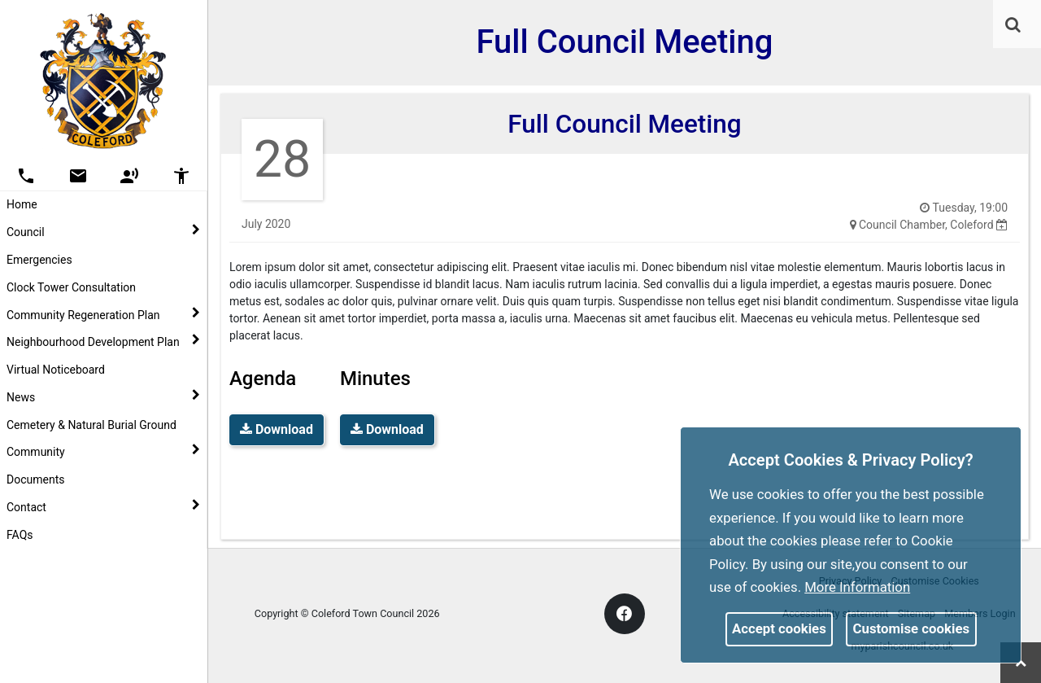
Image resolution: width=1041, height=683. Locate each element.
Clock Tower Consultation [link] (71, 287)
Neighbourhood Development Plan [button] (103, 341)
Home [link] (22, 204)
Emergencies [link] (39, 259)
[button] (1014, 26)
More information (857, 587)
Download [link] (276, 429)
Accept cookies (779, 628)
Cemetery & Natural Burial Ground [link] (91, 424)
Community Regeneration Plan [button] (103, 314)
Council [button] (103, 231)
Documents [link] (35, 479)
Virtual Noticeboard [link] (56, 369)
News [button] (103, 396)
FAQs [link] (20, 534)
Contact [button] (103, 506)
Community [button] (103, 451)
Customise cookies (911, 628)
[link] (1013, 24)
